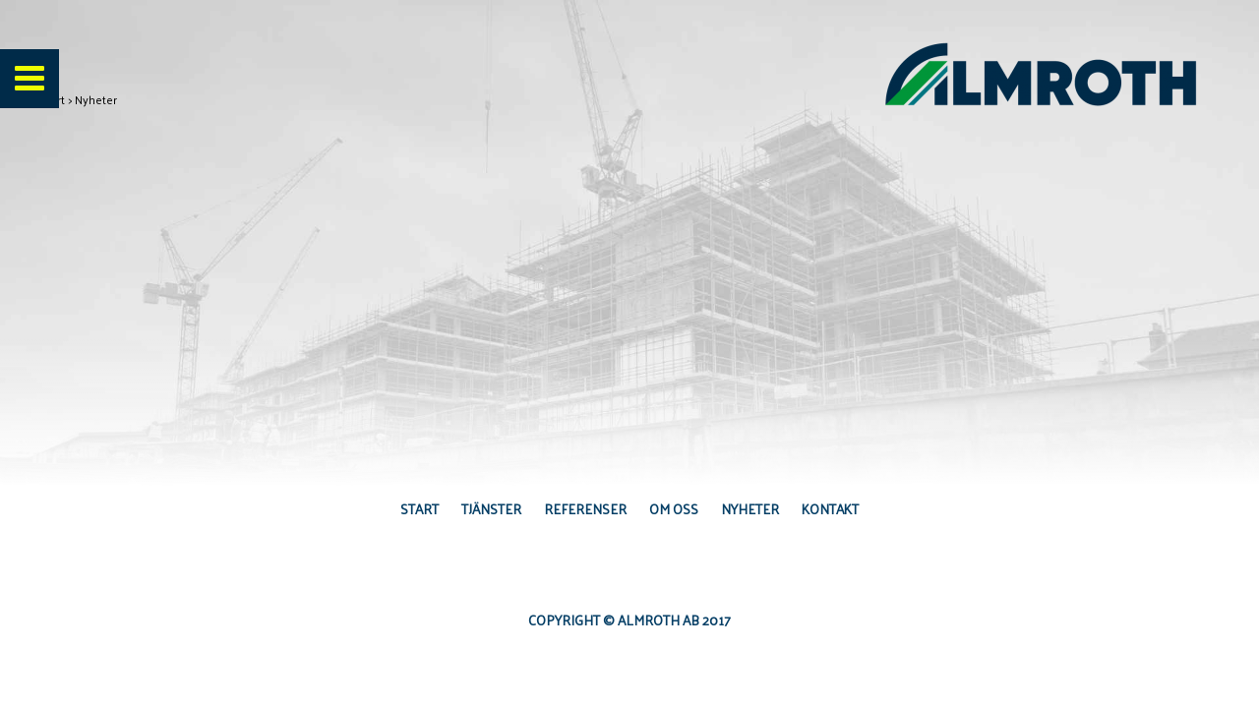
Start (419, 509)
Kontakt (830, 509)
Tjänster (491, 509)
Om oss (673, 509)
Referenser (585, 509)
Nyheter (750, 509)
